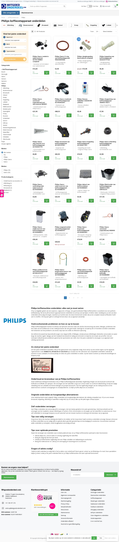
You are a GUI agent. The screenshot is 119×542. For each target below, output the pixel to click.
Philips (23, 17)
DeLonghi (4, 74)
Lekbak (5, 102)
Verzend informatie (67, 518)
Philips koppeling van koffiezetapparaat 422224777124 (107, 58)
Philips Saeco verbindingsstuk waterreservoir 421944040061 (38, 187)
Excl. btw (95, 6)
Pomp (5, 114)
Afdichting (6, 88)
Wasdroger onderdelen (98, 501)
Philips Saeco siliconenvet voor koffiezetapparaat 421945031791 (39, 144)
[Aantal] (42, 73)
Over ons (63, 492)
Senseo (3, 79)
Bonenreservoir (7, 90)
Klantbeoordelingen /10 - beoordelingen (98, 1)
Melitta (3, 83)
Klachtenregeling (66, 501)
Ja (94, 538)
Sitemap (63, 515)
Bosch (3, 72)
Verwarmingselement (9, 127)
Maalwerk (6, 104)
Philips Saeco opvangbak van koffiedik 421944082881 (105, 272)
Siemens (4, 81)
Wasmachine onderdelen (98, 495)
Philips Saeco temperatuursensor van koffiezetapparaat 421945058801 (63, 272)
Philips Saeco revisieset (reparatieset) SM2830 (107, 228)
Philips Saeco (8, 159)
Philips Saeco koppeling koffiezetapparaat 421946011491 (85, 143)
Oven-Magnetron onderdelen (99, 515)
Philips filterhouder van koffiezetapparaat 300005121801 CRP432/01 (107, 187)
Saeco (3, 76)
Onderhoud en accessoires (13, 181)
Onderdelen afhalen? (67, 521)
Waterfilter (6, 132)
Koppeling (6, 100)
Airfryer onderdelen (96, 512)
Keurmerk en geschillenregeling (70, 524)
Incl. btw (83, 6)
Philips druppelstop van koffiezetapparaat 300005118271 (108, 100)
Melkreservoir (7, 107)
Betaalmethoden (66, 507)
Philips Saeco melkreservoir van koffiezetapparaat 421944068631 (39, 229)
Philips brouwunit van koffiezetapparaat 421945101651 (62, 143)
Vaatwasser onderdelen (98, 504)
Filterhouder (6, 139)
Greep (5, 97)
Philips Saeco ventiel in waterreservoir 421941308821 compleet (41, 59)
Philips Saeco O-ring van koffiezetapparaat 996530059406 (62, 58)
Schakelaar (6, 118)
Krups (3, 141)
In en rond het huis (96, 521)
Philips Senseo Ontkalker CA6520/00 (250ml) (84, 100)
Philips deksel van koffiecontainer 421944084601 (83, 186)
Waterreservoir (7, 130)
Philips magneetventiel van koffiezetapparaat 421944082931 (62, 228)
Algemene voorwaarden (68, 495)
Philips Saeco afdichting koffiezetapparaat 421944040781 (108, 143)
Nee (101, 538)
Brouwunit (6, 93)
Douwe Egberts (6, 144)
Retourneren (65, 510)
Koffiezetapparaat (13, 17)
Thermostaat (7, 134)
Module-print (7, 109)
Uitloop (5, 123)
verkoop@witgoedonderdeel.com (15, 508)
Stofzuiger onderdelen (97, 492)
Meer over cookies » (110, 538)
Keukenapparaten (96, 518)
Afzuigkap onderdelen (97, 510)
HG (5, 154)
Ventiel (5, 125)
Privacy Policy (65, 504)
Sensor (5, 120)
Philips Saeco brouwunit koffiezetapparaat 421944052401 (83, 229)
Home (3, 17)
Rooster (5, 116)
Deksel (5, 95)
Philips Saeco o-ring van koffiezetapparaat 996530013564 (84, 271)
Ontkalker (6, 137)
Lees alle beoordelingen (48, 514)
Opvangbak (6, 111)
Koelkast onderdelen (97, 507)
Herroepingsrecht (66, 498)
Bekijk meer (5, 192)
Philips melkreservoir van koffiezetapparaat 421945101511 (40, 271)
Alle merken (7, 152)
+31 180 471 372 (10, 503)
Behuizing (8, 185)
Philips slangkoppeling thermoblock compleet (85, 57)
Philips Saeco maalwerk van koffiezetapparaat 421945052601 (63, 100)
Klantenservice (27, 13)
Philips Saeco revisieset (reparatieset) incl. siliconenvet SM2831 (40, 101)
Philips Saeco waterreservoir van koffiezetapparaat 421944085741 (61, 187)
